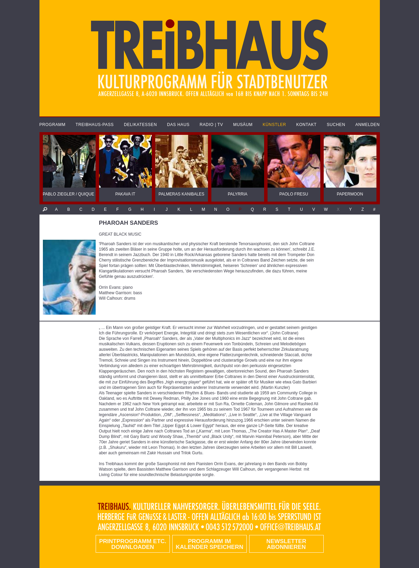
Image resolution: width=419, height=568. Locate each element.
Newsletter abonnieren (286, 544)
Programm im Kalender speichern (209, 544)
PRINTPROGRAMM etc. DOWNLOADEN (132, 544)
